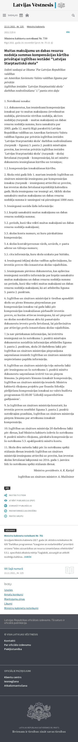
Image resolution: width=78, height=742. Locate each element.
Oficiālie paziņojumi (17, 671)
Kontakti (9, 640)
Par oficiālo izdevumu (17, 645)
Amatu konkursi (13, 594)
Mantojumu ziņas (14, 599)
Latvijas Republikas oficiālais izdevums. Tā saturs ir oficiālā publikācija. (34, 621)
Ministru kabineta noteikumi (21, 608)
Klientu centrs (12, 677)
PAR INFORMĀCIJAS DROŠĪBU (23, 510)
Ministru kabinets (36, 26)
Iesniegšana (11, 681)
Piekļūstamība (13, 649)
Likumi (8, 603)
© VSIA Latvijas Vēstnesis (21, 634)
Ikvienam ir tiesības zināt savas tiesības (39, 731)
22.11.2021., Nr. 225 (14, 26)
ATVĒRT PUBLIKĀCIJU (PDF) (22, 500)
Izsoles (8, 590)
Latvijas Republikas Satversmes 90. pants (39, 728)
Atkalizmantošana (15, 685)
